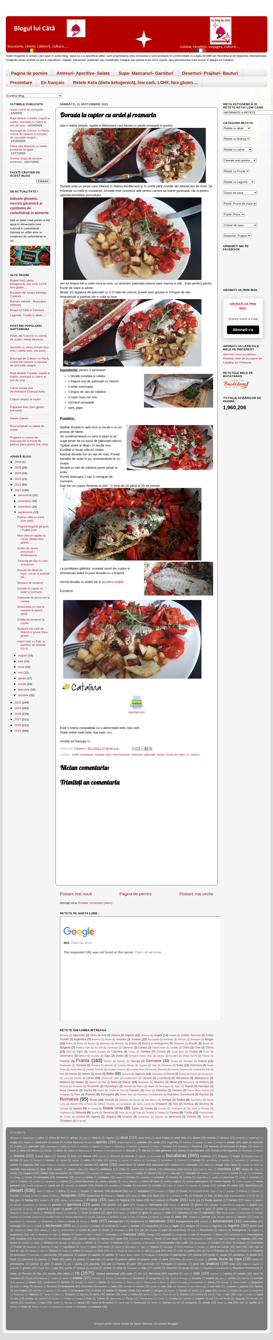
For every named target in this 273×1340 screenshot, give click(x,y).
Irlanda (73, 1073)
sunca (195, 1290)
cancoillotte (211, 1160)
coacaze (95, 1173)
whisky (13, 1306)
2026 (18, 462)
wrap (24, 1306)
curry (234, 1185)
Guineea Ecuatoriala (102, 1065)
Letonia (77, 1078)
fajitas (45, 1195)
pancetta (34, 1255)
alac (85, 1138)
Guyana (143, 1065)
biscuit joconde (114, 1150)
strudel (146, 1290)
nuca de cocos (219, 1246)
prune (27, 1268)
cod (164, 1173)
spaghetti (231, 1286)
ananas (211, 1137)
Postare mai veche (196, 894)
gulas (198, 1209)
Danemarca (66, 1055)
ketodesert (157, 1221)
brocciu (102, 1156)
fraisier (64, 1200)
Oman (100, 1090)
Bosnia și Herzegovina (155, 1043)
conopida (43, 1177)
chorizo (188, 1169)
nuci (238, 1246)
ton (227, 1294)
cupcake (193, 1185)
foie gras (15, 1200)
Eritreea (243, 1191)
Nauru (140, 1086)
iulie (21, 661)
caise (99, 1160)
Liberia (105, 1078)
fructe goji (194, 1200)
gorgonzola (16, 1209)
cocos (151, 1173)
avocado (33, 1146)
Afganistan (79, 1035)
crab (12, 1181)
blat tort (146, 1150)
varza (80, 1302)
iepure (122, 1212)
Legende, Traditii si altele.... (28, 315)
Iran (62, 1073)
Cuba (206, 1051)
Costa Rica (178, 1051)
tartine (110, 1294)
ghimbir (185, 1204)
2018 (18, 713)
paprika (109, 1254)
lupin (165, 1230)
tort (16, 1298)
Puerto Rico (126, 1094)
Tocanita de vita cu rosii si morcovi (32, 562)
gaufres (112, 1204)
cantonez (254, 1160)
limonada (119, 1230)
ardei (75, 754)
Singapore (161, 1103)
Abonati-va (243, 330)
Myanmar (32, 1247)
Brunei (206, 1043)
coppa (119, 1177)
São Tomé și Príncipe (198, 1108)
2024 (18, 473)
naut (93, 1246)
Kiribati (182, 1074)
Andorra (145, 1035)
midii (209, 1238)
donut (73, 1191)
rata (143, 1268)
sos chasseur (180, 1286)
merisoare (134, 1238)
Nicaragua (164, 1086)
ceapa (219, 1164)
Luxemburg (163, 1078)
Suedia (148, 1108)
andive (224, 1137)
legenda (217, 1225)
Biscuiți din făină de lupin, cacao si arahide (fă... (33, 573)
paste (253, 1254)
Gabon (107, 1061)
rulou (256, 1273)
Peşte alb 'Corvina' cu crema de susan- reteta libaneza (28, 337)
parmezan (180, 1254)
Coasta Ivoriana (97, 1051)
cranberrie (50, 1181)
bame (156, 1146)
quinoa (81, 1268)
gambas (30, 1204)
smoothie (102, 1286)
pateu (68, 1259)
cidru (210, 1169)
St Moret (96, 1290)
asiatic (231, 1142)
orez (100, 1250)
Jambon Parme (225, 1217)
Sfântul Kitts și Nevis (81, 1104)
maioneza (16, 1234)
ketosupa (15, 1225)
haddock (245, 1209)
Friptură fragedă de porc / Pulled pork (33, 528)
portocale (148, 1263)
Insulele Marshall (158, 1069)
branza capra (43, 1156)
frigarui (111, 1200)
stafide (110, 1290)
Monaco (64, 1086)
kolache (84, 1226)
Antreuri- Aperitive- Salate (83, 73)
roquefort (173, 1273)
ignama (157, 1212)
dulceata (143, 1191)
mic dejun (172, 1238)
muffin (184, 1242)
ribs (39, 1273)
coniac (28, 1177)
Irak (208, 1069)
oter (139, 1251)
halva (26, 1212)
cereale (245, 1165)
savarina (20, 1282)
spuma (49, 1290)
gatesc (96, 1204)
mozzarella (167, 1242)
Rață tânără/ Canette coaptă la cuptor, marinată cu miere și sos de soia (30, 122)
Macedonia (182, 1078)
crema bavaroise (84, 1181)
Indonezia (196, 1065)
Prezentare (21, 82)
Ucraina (80, 1116)
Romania (69, 1099)
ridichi (66, 1273)
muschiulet (257, 1242)
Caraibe (174, 1047)
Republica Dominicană (180, 1094)
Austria (135, 1039)
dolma (61, 1191)
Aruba (108, 1039)
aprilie (22, 678)
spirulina (37, 1290)
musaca (241, 1242)
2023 (18, 479)
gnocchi (227, 1204)
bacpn (107, 1146)
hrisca (96, 1212)
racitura (94, 1268)
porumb (182, 1263)
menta (105, 1238)
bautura (197, 1146)
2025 (18, 467)
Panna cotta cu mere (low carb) (30, 519)
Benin (80, 1043)
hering (47, 1212)
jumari (256, 1217)
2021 (18, 490)
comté (234, 1173)
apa (90, 1142)
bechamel (229, 1146)
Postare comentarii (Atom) (95, 903)
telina (134, 1294)
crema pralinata (35, 1185)
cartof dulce (125, 1164)
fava (134, 1195)
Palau (148, 1090)
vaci (43, 1302)
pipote (58, 1263)
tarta (96, 1294)
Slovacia (188, 1103)
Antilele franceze (191, 1035)
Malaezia (65, 1082)
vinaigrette (191, 1302)
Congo (131, 1051)
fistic (210, 1195)
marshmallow (236, 1234)
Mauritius (159, 1082)
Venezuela (175, 1116)
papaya (82, 1254)
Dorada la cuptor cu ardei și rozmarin (30, 590)
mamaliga (111, 1234)
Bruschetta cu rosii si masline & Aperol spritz (30, 610)
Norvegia (203, 1086)
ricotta (52, 1273)
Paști (55, 1259)
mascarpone (255, 1234)
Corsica (161, 1051)
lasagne (190, 1225)
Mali (104, 1082)
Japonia (140, 1073)
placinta (95, 1263)
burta (26, 1160)
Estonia (160, 1055)
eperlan (231, 1191)
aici (109, 732)
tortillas (29, 1298)
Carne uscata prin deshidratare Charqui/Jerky (27, 389)
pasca (197, 1254)
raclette (107, 1268)
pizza (78, 1263)
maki (32, 1234)
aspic (245, 1142)
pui (56, 1268)
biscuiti (130, 1150)
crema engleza (172, 1181)
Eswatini (173, 1055)
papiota (96, 1254)
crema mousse (243, 1181)
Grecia (202, 1061)
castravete (192, 1164)
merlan (147, 1238)
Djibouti (82, 1055)
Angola (173, 1035)
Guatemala (65, 1065)
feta (143, 1195)
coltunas (175, 1173)
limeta (105, 1230)
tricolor (55, 1298)
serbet (91, 1282)
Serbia (181, 1099)
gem (126, 1204)
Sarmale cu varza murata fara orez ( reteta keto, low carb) (29, 349)
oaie (42, 1251)
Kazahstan (157, 1074)
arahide (142, 1142)
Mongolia (77, 1086)
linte (131, 1230)
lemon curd (256, 1225)
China (209, 1047)
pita (69, 1264)
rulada (241, 1273)
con (245, 1173)
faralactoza (93, 1195)
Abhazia (64, 1035)
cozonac (254, 1177)
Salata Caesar (19, 418)
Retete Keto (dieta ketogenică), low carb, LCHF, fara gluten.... (135, 82)
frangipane (77, 1200)
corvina (187, 1177)
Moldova (204, 1082)
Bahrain (182, 1039)
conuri (78, 1177)
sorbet (153, 1286)
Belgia (209, 1039)
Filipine (205, 1055)
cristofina (113, 1185)
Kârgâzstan (207, 1074)
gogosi (253, 1204)
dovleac (99, 1191)
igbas (145, 1212)
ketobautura (137, 1221)
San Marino (151, 1100)
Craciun (23, 1181)
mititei (37, 1243)
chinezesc (169, 1169)
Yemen (205, 1116)
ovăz (180, 1250)
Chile (198, 1047)
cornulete (159, 1177)
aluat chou (144, 1137)
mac (193, 1230)
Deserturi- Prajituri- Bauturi (210, 73)
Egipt (107, 1055)
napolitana (69, 1246)
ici (88, 741)
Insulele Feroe (137, 1069)
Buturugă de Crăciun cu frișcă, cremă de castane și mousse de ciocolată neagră (29, 134)
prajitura (212, 1263)
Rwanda (109, 1099)
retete (13, 1273)
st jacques (78, 1290)
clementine (61, 1173)
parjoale (163, 1254)
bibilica (71, 1150)
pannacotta (50, 1254)
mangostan (181, 1234)
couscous (228, 1177)
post (196, 1263)
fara (55, 1195)
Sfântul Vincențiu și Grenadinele (114, 1104)
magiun (255, 1230)
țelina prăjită (114, 582)
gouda (29, 1209)
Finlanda (65, 1061)
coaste (139, 1173)
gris (96, 1208)
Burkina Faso (83, 1047)
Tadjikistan (65, 1112)
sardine (210, 1278)
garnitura (74, 1204)
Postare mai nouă (76, 894)
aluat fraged (162, 1137)
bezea (35, 1150)
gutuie (220, 1208)
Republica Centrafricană (150, 1094)
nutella (32, 1251)
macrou (222, 1230)
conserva (62, 1177)
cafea (86, 1160)
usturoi (195, 754)
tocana (199, 1294)
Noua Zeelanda (69, 1090)
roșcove (214, 1273)
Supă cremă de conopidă (26, 109)
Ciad (68, 1051)
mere (118, 1238)
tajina (58, 1294)
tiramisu (184, 1294)
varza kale (123, 1302)
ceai (206, 1164)
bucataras (86, 754)
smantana (68, 1286)
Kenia (170, 1073)
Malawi (80, 1082)
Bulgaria (65, 1047)
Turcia (188, 1112)
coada (107, 1173)
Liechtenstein (130, 1078)
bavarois (214, 1146)
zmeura (96, 1306)
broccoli (115, 1156)
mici (185, 1238)
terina (147, 1294)
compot (204, 1173)
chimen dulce (137, 1169)
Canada (142, 1047)
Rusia (93, 1099)
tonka (249, 1294)
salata (77, 1278)
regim (196, 1268)
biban (59, 1150)
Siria (175, 1103)
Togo (138, 1112)
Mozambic (93, 1086)
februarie (24, 689)
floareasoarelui (237, 1195)
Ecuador (95, 1055)
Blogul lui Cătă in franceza (27, 310)
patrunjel (149, 754)
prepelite (14, 1268)
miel (220, 1238)
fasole (121, 1195)
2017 (18, 719)
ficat (156, 1195)
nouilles (202, 1247)
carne (103, 1164)
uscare (253, 1298)
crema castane (108, 1181)
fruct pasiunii (157, 1200)
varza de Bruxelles (102, 1302)
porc (133, 1263)
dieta (39, 1191)
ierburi (133, 1212)
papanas (68, 1254)
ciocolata (224, 1169)
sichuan (225, 1282)
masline (21, 1238)
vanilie (56, 1302)
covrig (242, 1177)
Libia (116, 1078)
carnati (88, 1164)
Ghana (174, 1061)
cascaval (157, 1164)
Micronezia (188, 1082)
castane (174, 1164)
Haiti (154, 1065)
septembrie (26, 512)
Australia (121, 1039)
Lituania (147, 1078)
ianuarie (23, 695)
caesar (75, 1160)
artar (210, 1142)
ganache (57, 1204)
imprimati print (136, 712)
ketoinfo (204, 1221)
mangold (166, 1234)
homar (59, 1212)
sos (163, 1286)
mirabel (25, 1243)
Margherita (205, 1234)
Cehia (186, 1047)
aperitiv (101, 1142)
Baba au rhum (68, 1146)
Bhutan (91, 1043)
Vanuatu (159, 1116)
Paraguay (65, 1094)
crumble (156, 1185)
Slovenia (204, 1103)
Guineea (81, 1065)
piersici (35, 1263)
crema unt (54, 1185)
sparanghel (20, 1290)
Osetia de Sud (117, 1090)
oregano (89, 1251)
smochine (87, 1286)
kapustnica (15, 1221)
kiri (28, 1226)
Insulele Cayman (95, 1069)
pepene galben (127, 1259)
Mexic (173, 1082)
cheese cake (75, 1169)
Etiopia (186, 1055)
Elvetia (119, 1055)
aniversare (41, 1142)
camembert (167, 1160)
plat (109, 1263)
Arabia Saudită (125, 1142)
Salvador (124, 1100)
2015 (18, 730)
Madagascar (201, 1078)
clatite (44, 1173)
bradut (259, 1150)
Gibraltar (188, 1061)
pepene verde (149, 1259)
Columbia (116, 1051)
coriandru (144, 1177)
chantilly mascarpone (22, 1169)
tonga (79, 1120)
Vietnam (191, 1116)
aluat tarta (180, 1137)
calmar (125, 1160)
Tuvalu (67, 1116)
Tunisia (174, 1112)
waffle (253, 1302)
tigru (156, 1294)
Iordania (197, 1069)
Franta (82, 1060)
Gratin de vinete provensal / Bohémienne (27, 552)
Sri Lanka (93, 1108)
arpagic (199, 1142)
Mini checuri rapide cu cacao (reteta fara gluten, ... (31, 539)
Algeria (129, 1035)
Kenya (83, 1221)
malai (55, 1234)
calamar (113, 1160)
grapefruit (42, 1208)
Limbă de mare (88, 1230)
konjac (96, 1225)
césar (256, 1165)
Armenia (96, 1039)
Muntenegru (111, 1086)
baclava (84, 1146)
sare (221, 1278)
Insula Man (76, 1069)
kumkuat (110, 1225)
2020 (18, 702)
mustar (18, 1246)
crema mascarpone (197, 1181)
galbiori (259, 1200)
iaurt (109, 1212)
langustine (152, 1225)
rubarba (227, 1273)
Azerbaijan (153, 1039)
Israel (98, 1073)
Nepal (151, 1086)
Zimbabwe (66, 1120)
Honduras (166, 1065)
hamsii (36, 1212)
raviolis (157, 1268)
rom (139, 1273)
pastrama (27, 1259)
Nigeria (189, 1086)
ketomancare (121, 754)
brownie (129, 1156)
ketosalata (250, 1221)
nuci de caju (17, 1250)
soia (114, 1286)
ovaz (170, 1250)
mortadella (135, 1243)
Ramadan (132, 1268)
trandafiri (43, 1298)
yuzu (45, 1306)
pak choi (205, 1251)
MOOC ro (90, 1242)
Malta (114, 1082)
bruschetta (155, 1156)
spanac (244, 1286)
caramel (74, 1164)
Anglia (158, 1035)
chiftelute (106, 1169)
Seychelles (196, 1100)
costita (215, 1177)
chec (43, 1169)
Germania (153, 1061)
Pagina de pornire (29, 73)
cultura (180, 1185)
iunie (21, 666)
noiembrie (25, 501)
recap (185, 1268)
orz (111, 1251)
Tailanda (80, 1112)
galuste (17, 1204)
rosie (186, 1273)
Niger (177, 1086)
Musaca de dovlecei (30, 582)
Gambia (121, 1061)
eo (221, 1191)
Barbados (196, 1039)
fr (53, 1200)
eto (36, 1195)
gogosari (240, 1204)
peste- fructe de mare (171, 754)
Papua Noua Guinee (198, 1090)
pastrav (42, 1259)
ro (187, 754)
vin (178, 1302)
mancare (137, 754)
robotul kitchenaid (107, 1273)
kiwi (74, 1226)
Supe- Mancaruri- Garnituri (145, 73)
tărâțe (124, 1294)
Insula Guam (228, 1212)
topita (260, 1294)
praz (232, 1263)
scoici (32, 1282)
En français (52, 82)
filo (186, 1195)
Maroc (127, 1082)
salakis (54, 1278)
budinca (206, 1156)
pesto (255, 1259)
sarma (245, 1278)
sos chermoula (198, 1286)
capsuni (28, 1164)
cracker (36, 1181)
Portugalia (107, 1094)
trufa (89, 1298)
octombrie (25, 506)
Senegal (167, 1099)
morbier (105, 1243)
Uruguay (127, 1116)
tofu (210, 1294)
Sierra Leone (144, 1104)
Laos (66, 1078)
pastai (223, 1254)
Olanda (88, 1090)
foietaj (29, 1200)
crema (64, 1181)
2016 (18, 725)
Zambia (68, 1306)
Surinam (162, 1108)
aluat (124, 1137)
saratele (196, 1278)
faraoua (108, 1195)
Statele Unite (113, 1108)
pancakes (19, 1254)
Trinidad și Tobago (155, 1112)
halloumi (14, 1212)
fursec (233, 1200)
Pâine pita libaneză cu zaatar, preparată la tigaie (29, 147)
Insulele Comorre (117, 1069)
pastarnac (239, 1254)
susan (234, 1290)
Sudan (135, 1108)
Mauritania (143, 1082)
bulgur (236, 1156)
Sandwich (139, 1278)
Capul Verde (158, 1047)
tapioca (84, 1294)
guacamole (109, 1209)
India (179, 1065)
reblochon (171, 1268)
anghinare (254, 1138)
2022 (18, 484)
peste (201, 1259)
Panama (177, 1090)
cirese (13, 1173)
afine (41, 1137)
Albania (115, 1035)
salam (65, 1278)
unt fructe (224, 1298)
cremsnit (69, 1185)
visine (220, 1302)
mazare (67, 1238)
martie (22, 684)
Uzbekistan (144, 1116)
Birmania (119, 1043)
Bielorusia (105, 1043)
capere (14, 1164)
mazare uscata (87, 1238)
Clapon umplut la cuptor (25, 399)
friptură (124, 1200)
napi (56, 1247)
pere (165, 1259)
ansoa (55, 1142)
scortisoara (49, 1282)
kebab (60, 1221)
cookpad (103, 1177)
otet (147, 1250)
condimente (257, 1173)
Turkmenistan (206, 1112)
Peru (77, 1094)
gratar (56, 1208)
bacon (96, 1146)
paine (191, 1250)
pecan (110, 1259)
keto (108, 754)
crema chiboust (129, 1181)
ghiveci (199, 1204)
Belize (69, 1043)
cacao (63, 1160)
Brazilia (193, 1043)
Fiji (196, 1055)
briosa (87, 1156)
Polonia (90, 1094)
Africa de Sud (98, 1035)
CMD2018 (79, 1173)
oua (157, 1250)
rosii (196, 1273)
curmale (221, 1185)
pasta (211, 1254)
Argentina (80, 1039)
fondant (44, 1200)
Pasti (13, 1259)
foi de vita (254, 1195)
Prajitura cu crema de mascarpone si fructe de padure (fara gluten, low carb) (29, 441)
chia (91, 1169)
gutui (208, 1208)
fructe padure (213, 1200)
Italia (110, 1073)
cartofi (141, 1164)
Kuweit (193, 1074)
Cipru (80, 1051)
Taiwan (95, 1112)
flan (220, 1195)
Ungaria (111, 1116)
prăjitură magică (250, 1264)
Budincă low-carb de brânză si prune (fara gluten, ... (32, 632)
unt (211, 1298)
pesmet (189, 1259)
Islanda (86, 1073)
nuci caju (253, 1246)
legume (233, 1225)
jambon (206, 1216)
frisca (139, 1200)
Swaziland (176, 1108)
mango (151, 1234)
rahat (119, 1268)
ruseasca (15, 1278)
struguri (159, 1290)
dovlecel (116, 1191)
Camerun (127, 1047)
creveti (83, 1185)
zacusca (56, 1306)
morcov (118, 1242)
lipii (142, 1230)
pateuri (81, 1259)
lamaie (135, 1225)
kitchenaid (54, 1225)
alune (196, 1137)
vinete (206, 1302)
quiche (68, 1268)
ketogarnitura (184, 1221)
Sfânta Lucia (132, 1282)
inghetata (209, 1212)
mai (21, 672)
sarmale (258, 1278)
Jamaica (126, 1074)
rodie (129, 1273)
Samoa (136, 1100)
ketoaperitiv (115, 1221)
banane (167, 1146)
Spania (77, 1108)
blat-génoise (163, 1150)
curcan (206, 1185)
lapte (176, 1225)
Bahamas (168, 1039)
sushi (245, 1290)
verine (154, 1302)
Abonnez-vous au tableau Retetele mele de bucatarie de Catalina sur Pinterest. (242, 358)
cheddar (58, 1169)
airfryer (74, 1137)
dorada (99, 754)
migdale (246, 1238)
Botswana (179, 1043)
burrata (14, 1160)
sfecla (211, 1282)
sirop (26, 1286)
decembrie (25, 495)
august (23, 655)
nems (106, 1246)
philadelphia (17, 1263)
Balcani (145, 1146)
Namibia (128, 1086)
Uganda (95, 1116)
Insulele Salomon (180, 1069)
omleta (76, 1250)
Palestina (161, 1090)
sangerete (155, 1278)
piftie (47, 1263)
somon (140, 1286)
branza (19, 1156)
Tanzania (108, 1112)
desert (16, 1190)
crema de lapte (150, 1181)
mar (193, 1234)
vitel (241, 1302)
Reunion (204, 1094)
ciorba (245, 1169)
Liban (90, 1078)
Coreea (145, 1051)
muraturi (216, 1242)
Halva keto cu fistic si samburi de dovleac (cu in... (31, 645)
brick (74, 1156)
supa (208, 1290)
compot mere (220, 1173)
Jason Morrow (143, 1323)
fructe (174, 1200)
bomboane (197, 1150)
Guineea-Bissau (126, 1065)
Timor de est (125, 1112)
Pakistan (134, 1090)
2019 (18, 708)
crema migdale (222, 1181)
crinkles (99, 1185)
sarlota (231, 1278)
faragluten (69, 1195)
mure (229, 1242)
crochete (142, 1185)
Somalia (64, 1108)
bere (22, 1150)
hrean (84, 1212)
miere (232, 1238)
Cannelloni (239, 1160)
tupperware (115, 1298)
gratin (69, 1208)
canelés (226, 1160)
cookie (89, 1177)
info (195, 1212)
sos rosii (215, 1286)
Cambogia (112, 1047)
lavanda (204, 1226)
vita (230, 1302)
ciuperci (28, 1173)
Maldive (93, 1082)
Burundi (98, 1047)
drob (131, 1191)
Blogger (173, 1323)
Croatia (193, 1051)
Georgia (135, 1061)
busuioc (50, 1160)
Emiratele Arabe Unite (140, 1055)
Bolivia (133, 1043)
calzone (137, 1160)
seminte (65, 1282)
